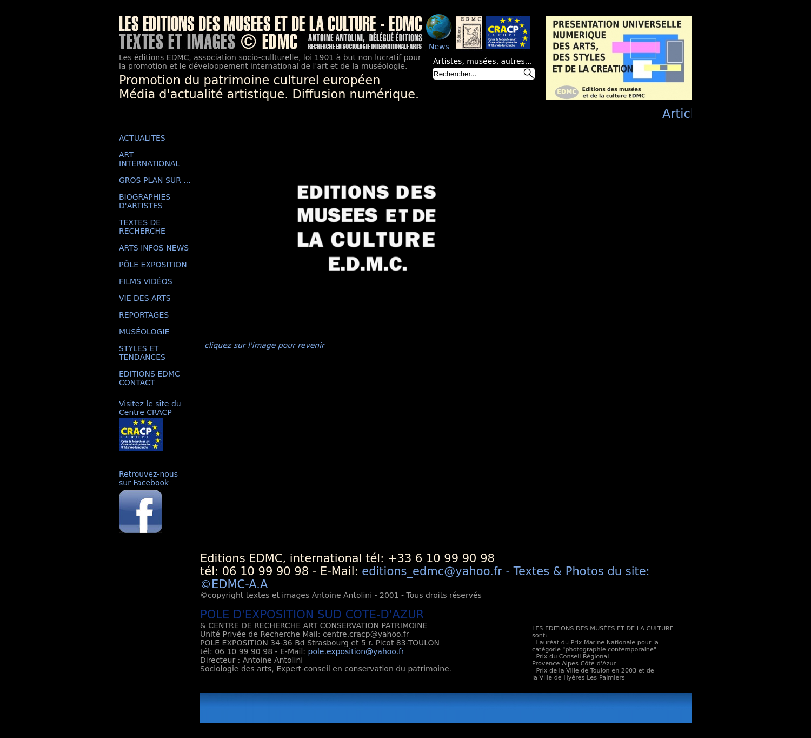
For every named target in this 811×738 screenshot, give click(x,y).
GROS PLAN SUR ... (155, 180)
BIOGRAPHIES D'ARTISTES (144, 201)
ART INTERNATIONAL (149, 159)
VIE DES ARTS (145, 298)
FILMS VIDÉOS (145, 281)
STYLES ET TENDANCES (142, 352)
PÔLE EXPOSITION (153, 264)
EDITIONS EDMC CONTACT (149, 378)
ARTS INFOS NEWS (154, 247)
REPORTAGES (144, 315)
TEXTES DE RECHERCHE (142, 226)
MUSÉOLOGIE (144, 331)
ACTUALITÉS (142, 138)
